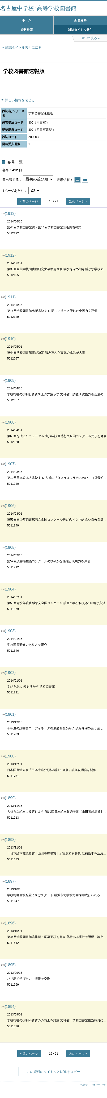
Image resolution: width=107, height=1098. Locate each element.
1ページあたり (13, 190)
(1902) (10, 673)
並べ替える (10, 179)
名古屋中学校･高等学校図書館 (38, 8)
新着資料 (80, 20)
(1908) (10, 422)
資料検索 (27, 30)
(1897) (10, 881)
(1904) (10, 589)
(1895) (10, 965)
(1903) (10, 631)
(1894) (10, 1007)
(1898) (10, 840)
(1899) (10, 798)
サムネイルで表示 (85, 180)
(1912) (10, 255)
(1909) (10, 380)
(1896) (10, 923)
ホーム (26, 20)
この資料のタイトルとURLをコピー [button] (53, 1072)
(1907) (10, 464)
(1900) (10, 756)
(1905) (10, 547)
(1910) (10, 339)
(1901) (10, 714)
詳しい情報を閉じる (20, 100)
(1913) (10, 214)
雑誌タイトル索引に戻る (23, 47)
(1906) (10, 506)
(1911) (10, 297)
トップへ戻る (99, 1085)
